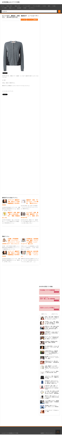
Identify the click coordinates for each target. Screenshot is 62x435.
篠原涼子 (35, 19)
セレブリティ (31, 8)
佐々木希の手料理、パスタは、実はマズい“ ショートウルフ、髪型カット (52, 347)
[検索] (29, 11)
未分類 (24, 8)
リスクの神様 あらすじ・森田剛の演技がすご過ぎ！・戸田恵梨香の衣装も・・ (52, 402)
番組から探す (17, 6)
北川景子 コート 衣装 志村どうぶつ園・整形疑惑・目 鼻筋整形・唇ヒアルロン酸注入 (52, 322)
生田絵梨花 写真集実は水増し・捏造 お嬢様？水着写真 (52, 342)
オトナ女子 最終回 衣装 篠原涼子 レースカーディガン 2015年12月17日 (20, 16)
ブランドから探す (36, 6)
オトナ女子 (23, 19)
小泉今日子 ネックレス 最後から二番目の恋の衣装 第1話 (52, 372)
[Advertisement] (20, 31)
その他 (54, 6)
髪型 (49, 6)
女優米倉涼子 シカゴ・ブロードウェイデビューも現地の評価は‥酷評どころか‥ (52, 333)
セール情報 (4, 8)
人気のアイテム (54, 314)
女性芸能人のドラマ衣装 (11, 2)
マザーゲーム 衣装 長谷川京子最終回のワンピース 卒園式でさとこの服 (52, 377)
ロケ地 (44, 6)
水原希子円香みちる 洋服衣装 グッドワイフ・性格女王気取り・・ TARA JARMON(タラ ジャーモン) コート (52, 352)
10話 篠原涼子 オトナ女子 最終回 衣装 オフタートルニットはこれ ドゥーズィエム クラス (52, 367)
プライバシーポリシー (49, 433)
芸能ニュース (12, 8)
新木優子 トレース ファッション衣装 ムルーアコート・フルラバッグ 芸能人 (52, 357)
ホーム (2, 6)
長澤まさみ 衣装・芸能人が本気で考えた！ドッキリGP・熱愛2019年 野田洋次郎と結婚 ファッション (52, 328)
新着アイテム (44, 314)
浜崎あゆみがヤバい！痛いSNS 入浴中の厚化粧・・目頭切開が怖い (52, 362)
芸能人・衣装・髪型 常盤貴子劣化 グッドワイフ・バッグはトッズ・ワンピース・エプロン (52, 318)
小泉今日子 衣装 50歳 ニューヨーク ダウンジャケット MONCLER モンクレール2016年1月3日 (51, 387)
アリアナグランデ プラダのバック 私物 (52, 411)
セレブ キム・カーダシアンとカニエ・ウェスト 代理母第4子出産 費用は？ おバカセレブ (52, 337)
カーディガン (29, 19)
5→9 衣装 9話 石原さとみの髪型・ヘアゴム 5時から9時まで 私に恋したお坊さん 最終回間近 (52, 392)
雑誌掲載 (19, 8)
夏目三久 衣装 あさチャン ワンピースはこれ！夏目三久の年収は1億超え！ (52, 397)
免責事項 (42, 433)
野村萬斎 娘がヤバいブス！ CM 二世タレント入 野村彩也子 (51, 406)
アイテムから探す (26, 6)
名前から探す (9, 6)
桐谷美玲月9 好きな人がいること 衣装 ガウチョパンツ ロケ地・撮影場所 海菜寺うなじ (52, 382)
